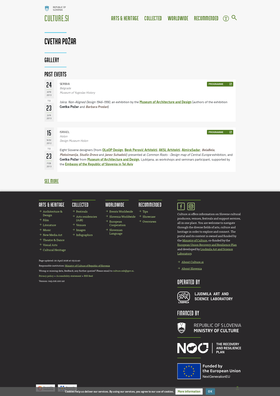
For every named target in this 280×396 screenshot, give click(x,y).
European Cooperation (117, 223)
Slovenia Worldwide (122, 216)
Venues (81, 225)
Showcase (149, 216)
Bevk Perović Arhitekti (141, 149)
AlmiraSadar (191, 149)
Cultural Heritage (54, 250)
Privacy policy (46, 276)
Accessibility (226, 18)
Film (46, 220)
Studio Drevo (88, 154)
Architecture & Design (52, 213)
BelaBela (208, 149)
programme (216, 84)
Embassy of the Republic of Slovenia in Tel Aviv (99, 164)
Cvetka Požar (69, 106)
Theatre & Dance (53, 240)
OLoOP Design (112, 149)
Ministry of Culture (194, 240)
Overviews (149, 221)
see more (52, 180)
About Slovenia (192, 268)
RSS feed (88, 276)
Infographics (84, 235)
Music (47, 230)
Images (80, 230)
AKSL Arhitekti (169, 149)
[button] (189, 391)
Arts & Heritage (125, 18)
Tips (145, 211)
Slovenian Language (116, 231)
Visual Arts (50, 245)
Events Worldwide (121, 211)
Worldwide (178, 18)
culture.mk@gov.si (123, 270)
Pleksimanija (69, 154)
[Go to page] (234, 18)
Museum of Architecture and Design (165, 102)
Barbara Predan (97, 106)
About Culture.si (193, 262)
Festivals (81, 211)
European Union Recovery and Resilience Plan (207, 245)
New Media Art (52, 235)
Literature (49, 225)
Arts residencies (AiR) (86, 218)
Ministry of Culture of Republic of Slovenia (87, 265)
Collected (153, 18)
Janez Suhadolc (115, 154)
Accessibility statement (68, 276)
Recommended (206, 18)
